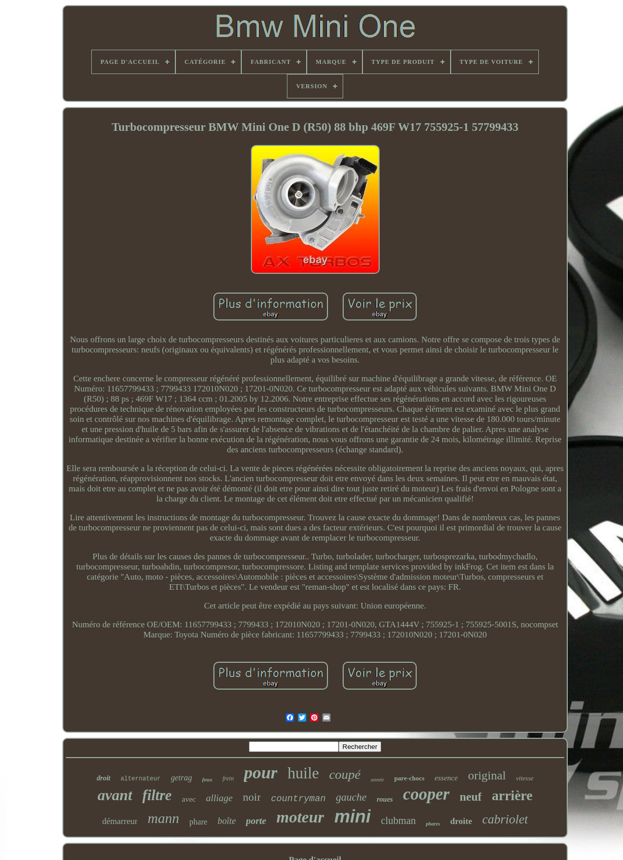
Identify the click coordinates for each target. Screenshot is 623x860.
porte (256, 820)
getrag (181, 777)
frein (228, 778)
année (377, 779)
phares (433, 824)
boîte (226, 821)
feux (207, 779)
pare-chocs (409, 778)
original (487, 775)
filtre (157, 795)
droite (461, 821)
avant (114, 794)
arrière (512, 795)
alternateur (141, 778)
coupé (344, 774)
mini (352, 816)
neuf (471, 797)
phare (199, 821)
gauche (351, 797)
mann (163, 818)
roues (385, 799)
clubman (398, 820)
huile (303, 773)
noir (252, 797)
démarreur (120, 821)
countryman (298, 799)
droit (104, 778)
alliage (219, 798)
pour (260, 772)
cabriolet (505, 819)
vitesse (525, 778)
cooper (426, 794)
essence (446, 778)
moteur (300, 817)
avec (189, 799)
